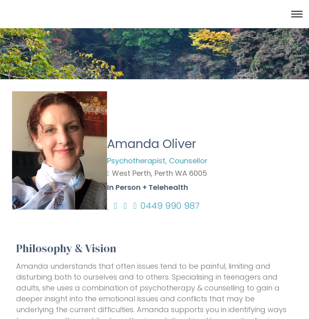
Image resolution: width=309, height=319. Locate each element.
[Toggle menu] (297, 14)
